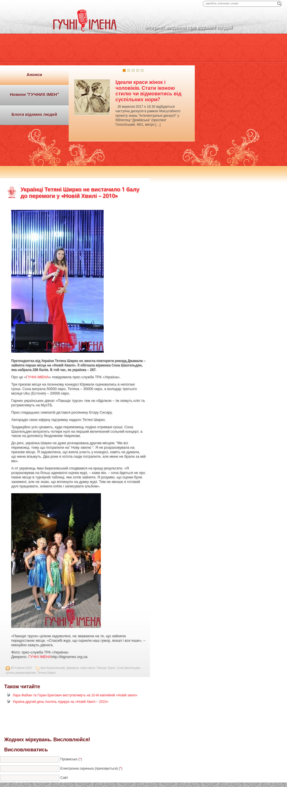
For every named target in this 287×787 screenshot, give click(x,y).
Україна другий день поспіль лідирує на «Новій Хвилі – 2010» (60, 702)
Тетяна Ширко (46, 672)
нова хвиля (87, 667)
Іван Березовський (53, 667)
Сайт (64, 778)
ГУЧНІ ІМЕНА (37, 377)
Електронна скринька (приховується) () (91, 768)
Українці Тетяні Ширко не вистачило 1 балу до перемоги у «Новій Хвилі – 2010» (79, 192)
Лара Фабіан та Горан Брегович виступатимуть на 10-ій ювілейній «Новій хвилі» (75, 695)
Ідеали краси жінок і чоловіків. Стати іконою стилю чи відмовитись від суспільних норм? (148, 90)
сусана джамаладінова (21, 672)
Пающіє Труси (106, 667)
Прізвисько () (71, 759)
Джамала (72, 667)
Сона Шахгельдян (128, 667)
